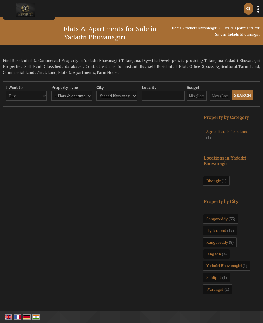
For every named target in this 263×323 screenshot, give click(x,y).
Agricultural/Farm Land (227, 131)
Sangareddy (217, 218)
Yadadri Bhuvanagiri (201, 28)
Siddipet (213, 277)
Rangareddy (217, 242)
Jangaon (213, 254)
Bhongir (213, 180)
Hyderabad (216, 230)
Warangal (215, 289)
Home (177, 28)
